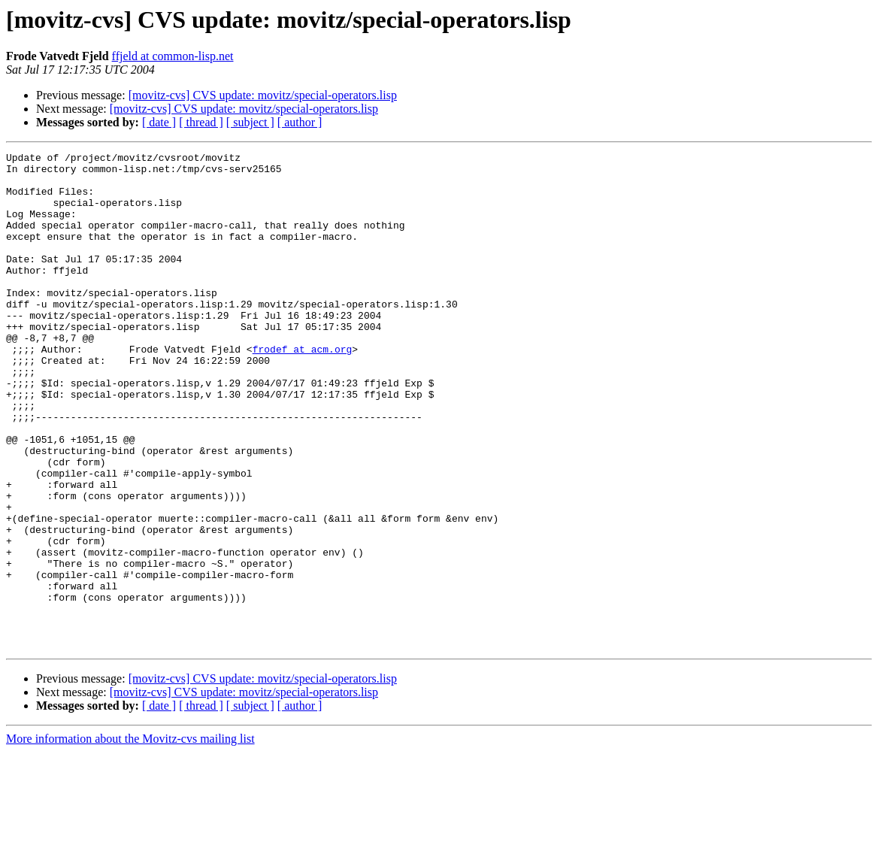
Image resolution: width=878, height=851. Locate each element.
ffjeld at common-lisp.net (173, 56)
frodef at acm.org (303, 389)
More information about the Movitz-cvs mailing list (130, 837)
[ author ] (299, 122)
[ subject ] (250, 122)
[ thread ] (201, 122)
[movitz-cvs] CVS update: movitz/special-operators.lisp (263, 95)
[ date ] (159, 122)
